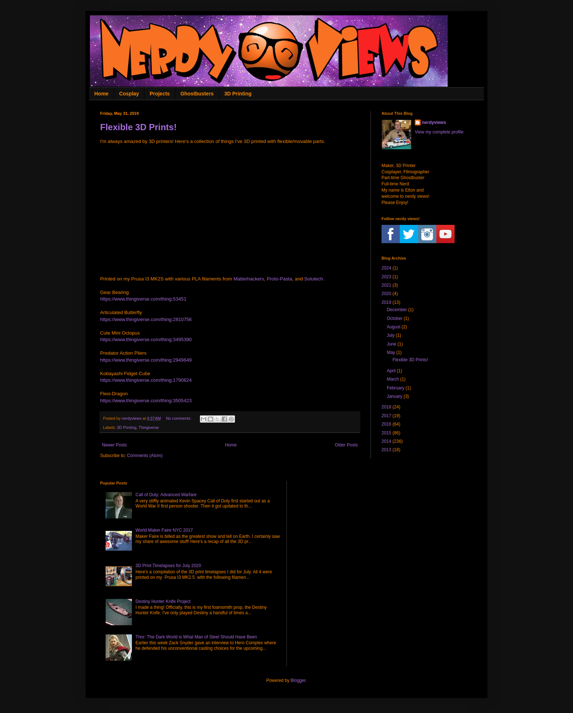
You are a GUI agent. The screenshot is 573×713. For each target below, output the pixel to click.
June (391, 344)
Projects (159, 94)
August (393, 326)
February (395, 388)
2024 (386, 268)
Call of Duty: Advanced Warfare (166, 494)
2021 (386, 285)
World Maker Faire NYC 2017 (164, 530)
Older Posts (346, 445)
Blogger (298, 680)
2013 (386, 449)
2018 (386, 407)
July (390, 335)
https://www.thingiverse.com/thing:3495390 (146, 339)
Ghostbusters (197, 94)
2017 (386, 415)
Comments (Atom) (144, 455)
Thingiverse (148, 427)
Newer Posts (114, 445)
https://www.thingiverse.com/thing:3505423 (146, 400)
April (391, 370)
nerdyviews (434, 122)
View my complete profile (439, 132)
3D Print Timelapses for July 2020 (168, 565)
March (393, 379)
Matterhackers (249, 279)
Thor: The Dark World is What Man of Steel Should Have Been (196, 637)
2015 (386, 432)
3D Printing (238, 94)
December (397, 309)
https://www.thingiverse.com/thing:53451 (143, 299)
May (391, 352)
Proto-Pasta (279, 279)
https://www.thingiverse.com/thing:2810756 (146, 319)
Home (101, 94)
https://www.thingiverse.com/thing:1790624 (146, 380)
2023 (386, 276)
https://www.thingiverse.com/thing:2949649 (146, 360)
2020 (386, 293)
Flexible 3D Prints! (138, 127)
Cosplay (129, 94)
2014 (386, 441)
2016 (386, 424)
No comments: (179, 418)
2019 (386, 302)
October (394, 318)
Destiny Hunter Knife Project (163, 601)
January (394, 396)
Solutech (313, 279)
